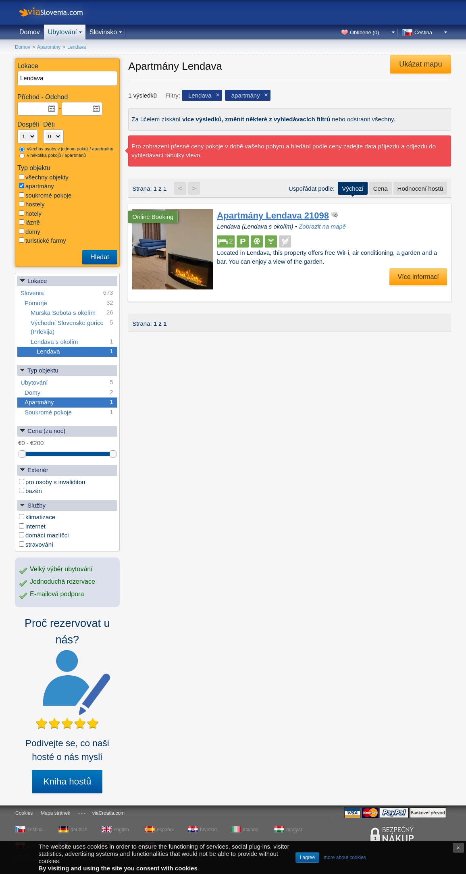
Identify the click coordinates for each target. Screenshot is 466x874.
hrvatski (208, 829)
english (121, 829)
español (165, 829)
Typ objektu (38, 370)
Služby (32, 505)
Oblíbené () (364, 32)
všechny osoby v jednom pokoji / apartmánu (66, 149)
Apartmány (69, 402)
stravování (36, 544)
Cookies (24, 813)
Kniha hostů (67, 781)
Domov (29, 32)
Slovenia (67, 293)
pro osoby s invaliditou (52, 482)
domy (29, 231)
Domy (69, 392)
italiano (250, 829)
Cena (380, 188)
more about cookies (345, 857)
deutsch (79, 829)
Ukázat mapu (420, 64)
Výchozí (352, 188)
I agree (307, 857)
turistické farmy (42, 240)
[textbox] (67, 78)
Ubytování (62, 32)
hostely (32, 204)
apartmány (36, 186)
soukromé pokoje (45, 195)
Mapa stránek (55, 813)
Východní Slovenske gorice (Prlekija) (72, 326)
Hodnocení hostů (420, 188)
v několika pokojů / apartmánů (52, 155)
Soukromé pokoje (69, 412)
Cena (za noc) (42, 430)
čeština (35, 829)
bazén (30, 490)
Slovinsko (103, 32)
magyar (294, 829)
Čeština (423, 32)
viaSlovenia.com (57, 12)
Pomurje (69, 303)
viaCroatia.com (108, 813)
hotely (30, 213)
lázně (29, 222)
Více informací (418, 276)
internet (32, 526)
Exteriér (33, 469)
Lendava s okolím (72, 341)
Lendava (75, 351)
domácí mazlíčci (44, 535)
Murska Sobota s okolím (72, 312)
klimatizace (37, 517)
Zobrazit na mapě (322, 226)
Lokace (33, 280)
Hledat (99, 257)
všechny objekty (44, 177)
